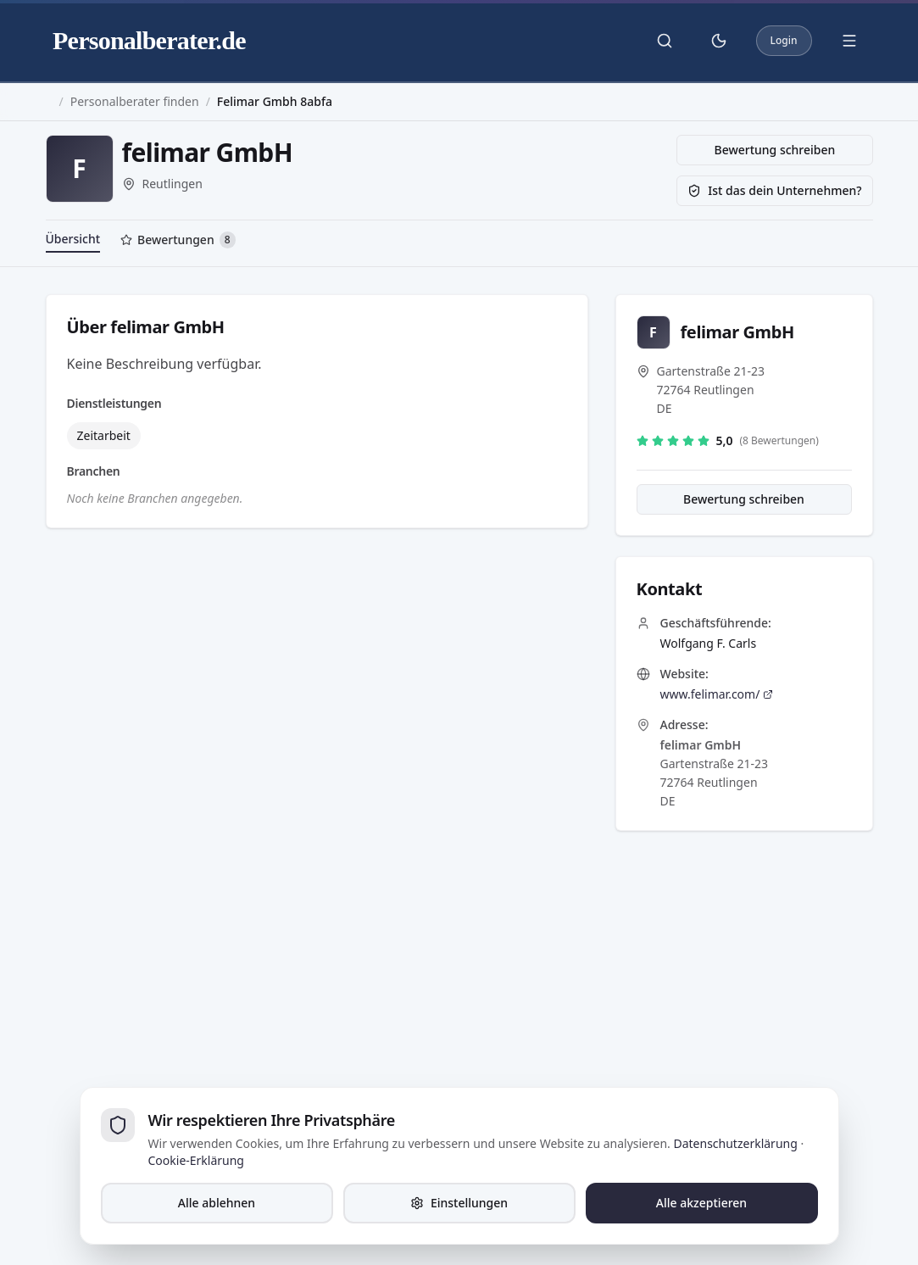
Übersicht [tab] (73, 239)
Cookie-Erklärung (196, 1160)
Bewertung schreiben (775, 150)
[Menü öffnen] (849, 41)
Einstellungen (459, 1203)
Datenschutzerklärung (735, 1143)
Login (784, 40)
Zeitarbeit (104, 435)
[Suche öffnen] (665, 41)
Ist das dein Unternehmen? (774, 190)
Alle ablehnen (216, 1203)
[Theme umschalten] (719, 41)
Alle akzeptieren (701, 1203)
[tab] (177, 242)
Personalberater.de (149, 40)
